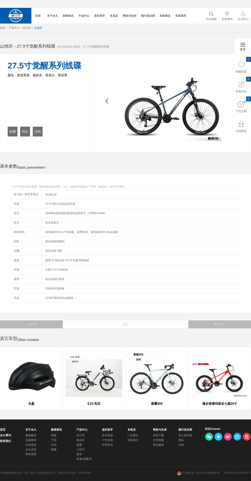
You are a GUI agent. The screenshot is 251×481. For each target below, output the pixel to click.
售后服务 (158, 444)
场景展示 (132, 440)
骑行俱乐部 (148, 15)
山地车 (38, 27)
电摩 (79, 444)
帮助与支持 (129, 15)
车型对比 (107, 444)
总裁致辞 (30, 440)
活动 (53, 444)
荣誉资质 (30, 454)
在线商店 (165, 15)
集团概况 (30, 435)
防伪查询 (227, 19)
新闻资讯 (68, 15)
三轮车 (80, 449)
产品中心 (83, 15)
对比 (25, 131)
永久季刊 (5, 435)
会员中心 (243, 19)
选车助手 (99, 15)
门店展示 (132, 435)
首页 (38, 15)
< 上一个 (31, 324)
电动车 (80, 440)
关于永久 (52, 15)
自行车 (27, 27)
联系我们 (5, 441)
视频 (53, 449)
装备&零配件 (84, 458)
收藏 (12, 131)
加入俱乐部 (185, 435)
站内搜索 (211, 19)
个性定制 (107, 440)
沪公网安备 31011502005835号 (200, 472)
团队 (181, 440)
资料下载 (158, 435)
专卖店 (114, 15)
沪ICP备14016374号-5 (237, 472)
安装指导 (180, 15)
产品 (53, 440)
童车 (79, 454)
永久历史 (30, 449)
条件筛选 (107, 435)
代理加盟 (158, 440)
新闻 (53, 435)
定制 (38, 131)
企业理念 (30, 444)
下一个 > (219, 324)
